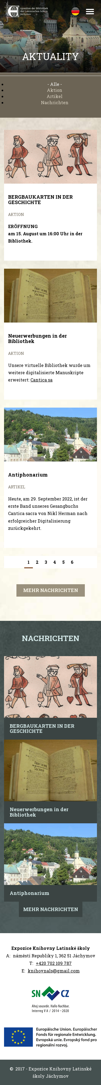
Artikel (54, 96)
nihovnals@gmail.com (55, 971)
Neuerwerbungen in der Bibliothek (39, 812)
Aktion (54, 90)
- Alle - (54, 84)
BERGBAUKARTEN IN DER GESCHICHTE (42, 728)
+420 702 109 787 (54, 963)
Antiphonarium (29, 893)
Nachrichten (54, 102)
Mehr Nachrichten (50, 590)
